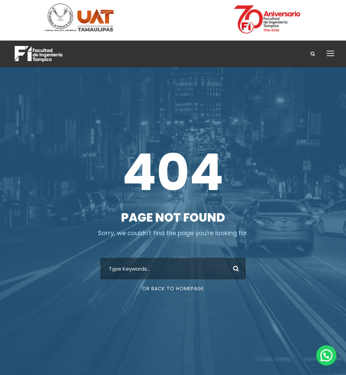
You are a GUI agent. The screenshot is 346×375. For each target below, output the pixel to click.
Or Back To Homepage (173, 288)
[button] (326, 355)
